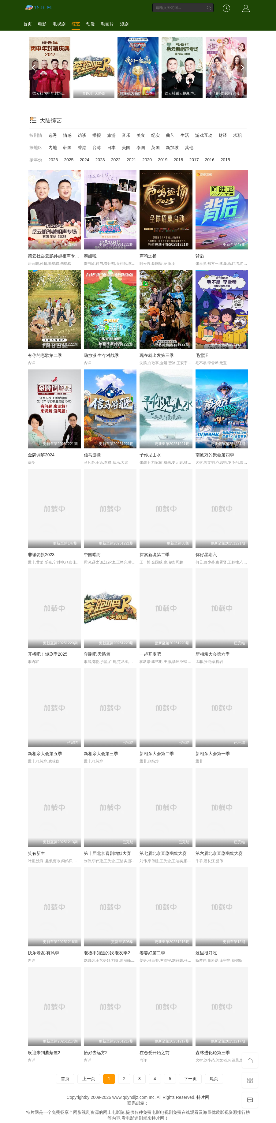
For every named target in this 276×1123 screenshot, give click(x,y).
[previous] (34, 67)
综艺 (76, 23)
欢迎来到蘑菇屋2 (44, 1052)
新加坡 (172, 147)
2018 (178, 159)
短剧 (124, 23)
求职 (237, 135)
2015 (225, 159)
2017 (194, 159)
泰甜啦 (90, 255)
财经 (222, 135)
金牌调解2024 (41, 454)
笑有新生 (36, 853)
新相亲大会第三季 (101, 753)
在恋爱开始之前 (155, 1052)
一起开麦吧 (150, 654)
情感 (67, 135)
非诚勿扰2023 (41, 554)
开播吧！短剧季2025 (47, 654)
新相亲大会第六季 (213, 654)
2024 (84, 159)
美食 (140, 135)
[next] (242, 67)
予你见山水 (150, 454)
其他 (189, 147)
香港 (82, 147)
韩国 (67, 147)
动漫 (90, 23)
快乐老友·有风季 (43, 952)
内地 (52, 147)
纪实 (155, 135)
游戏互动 (203, 135)
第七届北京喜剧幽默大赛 (163, 853)
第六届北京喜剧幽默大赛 (219, 853)
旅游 (111, 135)
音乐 (126, 135)
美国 (126, 147)
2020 (147, 159)
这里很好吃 (206, 952)
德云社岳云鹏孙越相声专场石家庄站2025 (67, 255)
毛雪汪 (202, 355)
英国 (155, 147)
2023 (100, 159)
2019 (162, 159)
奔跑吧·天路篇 (97, 654)
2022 (116, 159)
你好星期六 (206, 554)
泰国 (140, 147)
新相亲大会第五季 (45, 753)
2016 (209, 159)
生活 (185, 135)
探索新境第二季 (155, 554)
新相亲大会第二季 (157, 753)
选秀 (52, 135)
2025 (68, 159)
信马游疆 (92, 454)
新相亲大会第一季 (213, 753)
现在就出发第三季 (157, 355)
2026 (53, 159)
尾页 (214, 1078)
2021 (131, 159)
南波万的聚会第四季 (215, 454)
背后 (200, 255)
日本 (111, 147)
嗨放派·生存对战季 (101, 355)
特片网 (202, 1097)
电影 (42, 23)
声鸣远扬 (148, 255)
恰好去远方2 (96, 1052)
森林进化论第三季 (213, 1052)
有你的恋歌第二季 (45, 355)
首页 (27, 23)
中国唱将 (92, 554)
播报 (96, 135)
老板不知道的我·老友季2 (107, 952)
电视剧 (59, 23)
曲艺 (170, 135)
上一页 (88, 1078)
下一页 (190, 1078)
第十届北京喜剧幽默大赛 (107, 853)
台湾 (96, 147)
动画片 (107, 23)
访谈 (82, 135)
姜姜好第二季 (152, 952)
